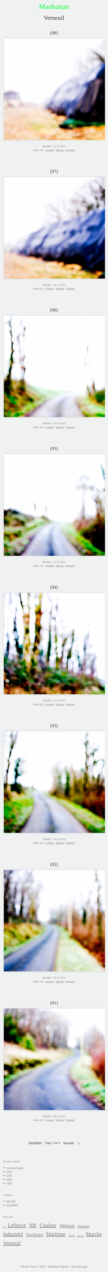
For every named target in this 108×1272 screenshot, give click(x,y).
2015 (8, 1201)
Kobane (83, 1226)
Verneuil (70, 150)
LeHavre (17, 1225)
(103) (9, 1183)
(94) (54, 587)
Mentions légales (58, 1266)
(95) (54, 448)
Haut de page (79, 1266)
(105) (9, 1175)
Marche (60, 150)
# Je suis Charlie (14, 1167)
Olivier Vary (28, 1266)
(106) (9, 1171)
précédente (35, 1142)
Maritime (55, 1234)
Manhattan (54, 6)
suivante (68, 1142)
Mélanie (67, 1225)
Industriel (13, 1234)
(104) (9, 1179)
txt (4, 1227)
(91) (54, 1002)
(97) (54, 171)
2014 (8, 1205)
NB (32, 1225)
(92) (54, 864)
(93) (54, 725)
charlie (80, 1236)
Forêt (72, 1235)
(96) (54, 309)
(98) (54, 32)
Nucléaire (34, 1234)
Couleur (49, 150)
